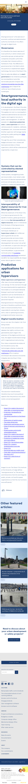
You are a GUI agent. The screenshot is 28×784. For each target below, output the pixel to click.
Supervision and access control (14, 424)
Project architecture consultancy (12, 714)
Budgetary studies (7, 716)
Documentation (6, 738)
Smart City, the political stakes (13, 442)
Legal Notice (22, 761)
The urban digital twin (11, 422)
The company (5, 748)
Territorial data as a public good (14, 450)
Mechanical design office (9, 722)
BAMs (23, 134)
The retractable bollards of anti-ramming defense (11, 694)
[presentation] (11, 677)
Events (3, 740)
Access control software (9, 706)
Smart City (7, 448)
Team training (5, 724)
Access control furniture (9, 698)
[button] (26, 2)
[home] (7, 2)
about (3, 745)
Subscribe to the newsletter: (7, 669)
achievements (5, 753)
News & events (6, 735)
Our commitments (7, 751)
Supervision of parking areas (13, 420)
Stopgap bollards (6, 701)
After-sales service (7, 727)
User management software (10, 703)
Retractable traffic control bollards (12, 691)
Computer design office (8, 719)
